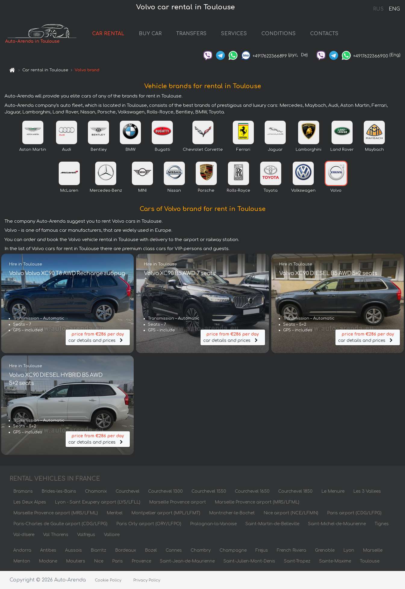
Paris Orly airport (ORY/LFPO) (148, 524)
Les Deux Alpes (29, 502)
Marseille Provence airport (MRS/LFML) (257, 502)
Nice (98, 561)
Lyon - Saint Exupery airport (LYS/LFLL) (97, 502)
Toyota (270, 190)
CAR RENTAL (108, 33)
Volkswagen (303, 190)
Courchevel (127, 491)
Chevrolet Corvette (203, 149)
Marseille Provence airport (177, 502)
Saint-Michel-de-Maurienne (337, 524)
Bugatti (162, 149)
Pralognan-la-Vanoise (213, 524)
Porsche (206, 190)
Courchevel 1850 (295, 491)
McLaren (69, 190)
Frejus (261, 550)
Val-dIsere (23, 534)
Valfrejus (86, 534)
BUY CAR (150, 33)
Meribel (115, 513)
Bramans (23, 491)
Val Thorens (55, 534)
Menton (21, 561)
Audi (66, 149)
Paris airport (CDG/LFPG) (354, 513)
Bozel (151, 550)
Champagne (233, 550)
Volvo (335, 190)
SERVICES (234, 33)
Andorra (22, 550)
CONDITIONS (278, 33)
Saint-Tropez (297, 561)
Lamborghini (308, 149)
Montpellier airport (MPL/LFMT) (165, 513)
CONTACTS (324, 33)
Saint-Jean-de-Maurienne (187, 561)
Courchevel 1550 (209, 491)
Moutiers (75, 561)
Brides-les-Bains (59, 491)
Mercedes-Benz (106, 190)
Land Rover (342, 149)
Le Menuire (332, 491)
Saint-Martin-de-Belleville (272, 524)
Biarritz (98, 550)
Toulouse (369, 561)
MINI (142, 190)
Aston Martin (32, 149)
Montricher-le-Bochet (232, 513)
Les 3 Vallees (367, 491)
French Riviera (291, 550)
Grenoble (325, 550)
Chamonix (96, 491)
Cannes (174, 550)
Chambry (201, 550)
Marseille (372, 550)
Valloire (112, 534)
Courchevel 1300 (165, 491)
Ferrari (243, 149)
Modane (48, 561)
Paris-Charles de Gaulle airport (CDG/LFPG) (60, 524)
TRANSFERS (191, 33)
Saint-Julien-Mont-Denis (249, 561)
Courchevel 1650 (252, 491)
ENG (394, 9)
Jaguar (275, 149)
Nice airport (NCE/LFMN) (290, 513)
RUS (378, 9)
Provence (141, 561)
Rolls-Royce (238, 190)
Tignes (382, 524)
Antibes (48, 550)
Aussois (73, 550)
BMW (131, 149)
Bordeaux (125, 550)
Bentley (99, 149)
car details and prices (97, 337)
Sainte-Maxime (335, 561)
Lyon (348, 550)
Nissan (174, 190)
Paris (117, 561)
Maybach (374, 149)
